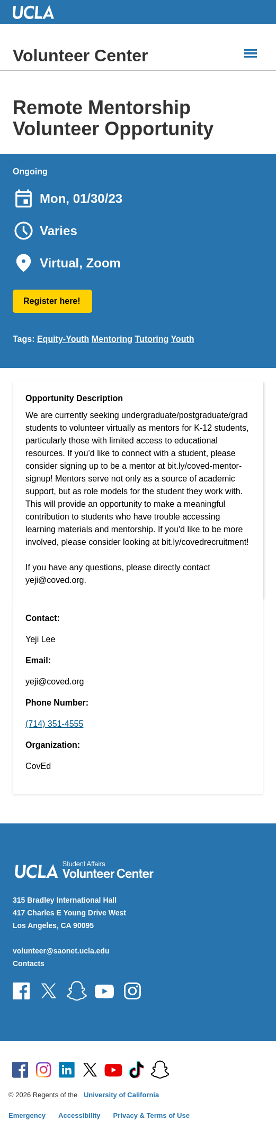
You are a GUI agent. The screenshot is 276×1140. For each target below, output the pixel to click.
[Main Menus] (250, 53)
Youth (182, 339)
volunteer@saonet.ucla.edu (61, 951)
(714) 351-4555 (54, 723)
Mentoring (112, 339)
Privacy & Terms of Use (151, 1115)
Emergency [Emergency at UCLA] (27, 1115)
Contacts (28, 963)
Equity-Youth (63, 339)
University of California (121, 1095)
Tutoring (152, 339)
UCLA (38, 12)
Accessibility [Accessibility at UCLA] (79, 1115)
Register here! (52, 300)
